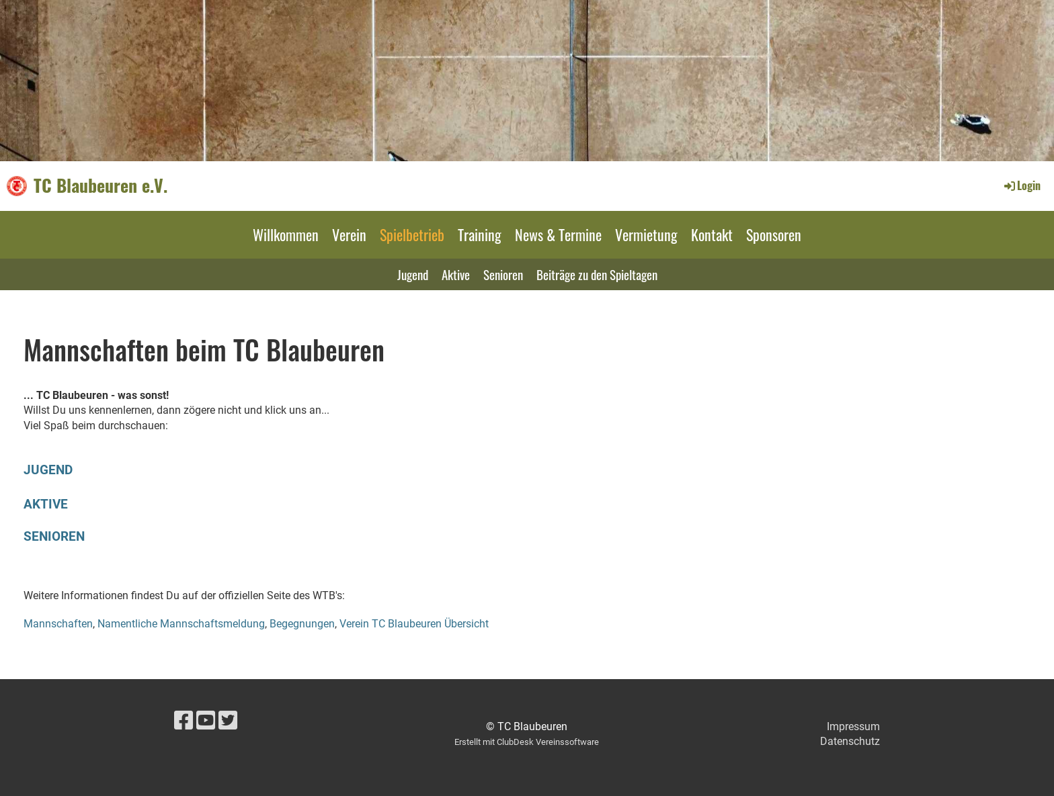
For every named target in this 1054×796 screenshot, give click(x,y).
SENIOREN (54, 536)
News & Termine (558, 234)
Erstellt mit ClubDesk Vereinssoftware (526, 742)
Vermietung (646, 234)
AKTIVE (46, 504)
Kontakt (712, 234)
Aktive (456, 274)
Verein (349, 234)
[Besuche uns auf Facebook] (183, 721)
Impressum (853, 726)
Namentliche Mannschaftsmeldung (181, 623)
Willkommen (286, 234)
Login (1021, 185)
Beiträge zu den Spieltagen (596, 274)
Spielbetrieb (412, 234)
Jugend (412, 274)
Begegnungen (302, 623)
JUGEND (48, 470)
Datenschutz (850, 741)
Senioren (503, 274)
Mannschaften (58, 623)
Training (479, 234)
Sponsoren (773, 234)
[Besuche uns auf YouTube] (205, 721)
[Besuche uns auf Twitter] (227, 721)
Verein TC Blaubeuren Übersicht (414, 623)
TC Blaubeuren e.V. (100, 185)
